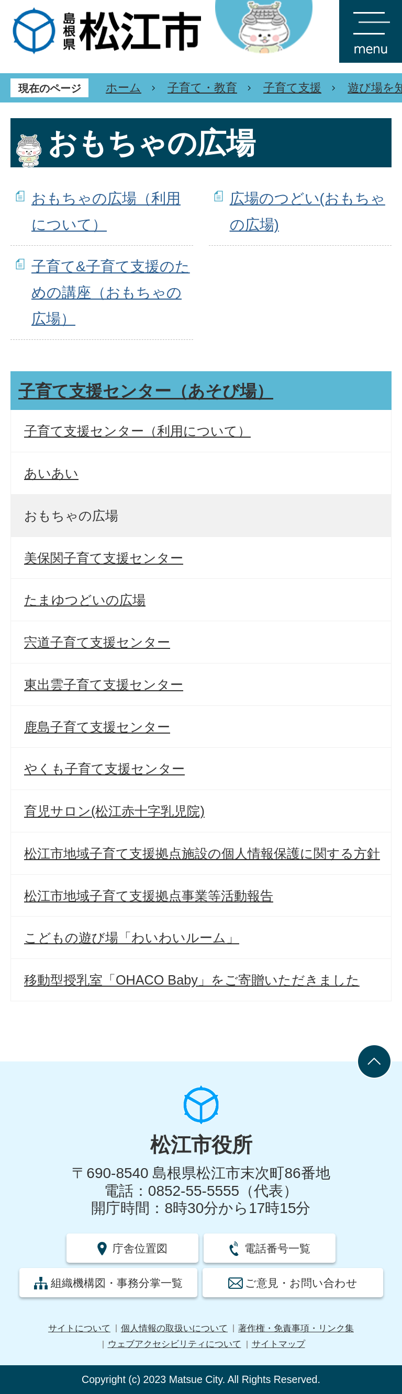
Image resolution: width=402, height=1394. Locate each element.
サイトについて (79, 1328)
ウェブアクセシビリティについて (174, 1344)
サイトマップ (278, 1344)
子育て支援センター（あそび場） (145, 391)
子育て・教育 (202, 87)
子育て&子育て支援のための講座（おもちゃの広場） (110, 292)
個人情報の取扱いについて (174, 1328)
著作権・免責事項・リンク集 (296, 1328)
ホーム (123, 87)
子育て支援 (292, 87)
